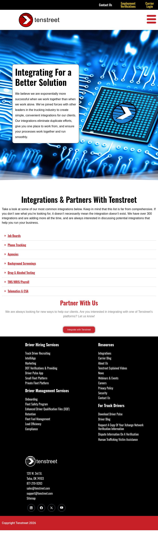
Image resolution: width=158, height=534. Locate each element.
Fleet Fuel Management (37, 419)
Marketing (30, 363)
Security (102, 393)
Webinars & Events (108, 378)
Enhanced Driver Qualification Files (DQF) (47, 409)
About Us (103, 363)
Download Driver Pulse (110, 414)
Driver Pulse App (34, 373)
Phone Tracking (17, 245)
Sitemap (31, 498)
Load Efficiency (33, 424)
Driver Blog (104, 419)
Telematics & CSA (18, 291)
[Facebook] (41, 508)
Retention (30, 414)
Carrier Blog (104, 358)
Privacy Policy (105, 388)
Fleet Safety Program (36, 404)
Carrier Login (149, 5)
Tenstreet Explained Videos (112, 368)
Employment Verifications (128, 5)
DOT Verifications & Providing (41, 368)
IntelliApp (30, 358)
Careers (102, 383)
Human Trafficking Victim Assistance (118, 439)
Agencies (13, 254)
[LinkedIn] (31, 508)
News (101, 373)
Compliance (31, 429)
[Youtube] (61, 508)
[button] (79, 236)
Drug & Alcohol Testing (21, 272)
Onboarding (31, 399)
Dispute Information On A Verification (118, 434)
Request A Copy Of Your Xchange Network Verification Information (121, 427)
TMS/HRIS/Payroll (18, 282)
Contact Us (105, 5)
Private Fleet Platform (37, 383)
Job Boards (14, 235)
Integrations (104, 353)
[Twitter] (51, 508)
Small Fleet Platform (36, 378)
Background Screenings (22, 263)
